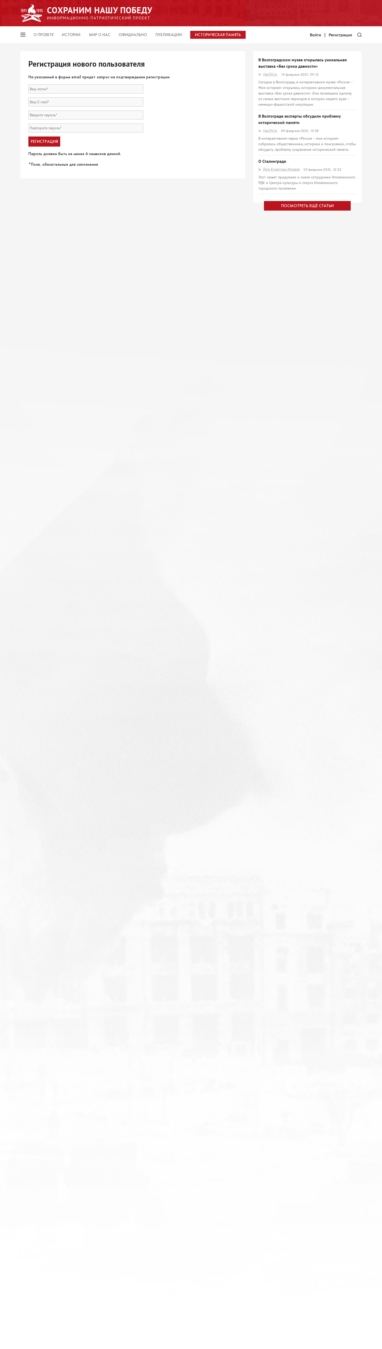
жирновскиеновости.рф (280, 808)
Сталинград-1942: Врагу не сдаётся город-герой (303, 1086)
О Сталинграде (272, 161)
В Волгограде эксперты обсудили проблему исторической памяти (299, 119)
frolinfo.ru (268, 769)
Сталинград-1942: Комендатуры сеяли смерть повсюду (301, 848)
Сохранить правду (275, 761)
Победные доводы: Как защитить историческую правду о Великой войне (303, 360)
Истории (71, 34)
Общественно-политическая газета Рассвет (296, 1138)
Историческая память (218, 34)
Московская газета (276, 1033)
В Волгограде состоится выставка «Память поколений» (298, 506)
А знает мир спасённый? (281, 800)
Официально (133, 34)
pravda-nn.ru (271, 371)
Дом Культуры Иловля (279, 169)
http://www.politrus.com (280, 466)
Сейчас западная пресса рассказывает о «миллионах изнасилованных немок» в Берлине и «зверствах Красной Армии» (305, 986)
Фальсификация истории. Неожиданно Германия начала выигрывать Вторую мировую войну (304, 456)
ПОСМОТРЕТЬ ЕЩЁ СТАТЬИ (307, 1229)
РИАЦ (265, 1094)
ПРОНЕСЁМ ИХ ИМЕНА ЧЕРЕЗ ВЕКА (291, 1130)
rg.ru (264, 635)
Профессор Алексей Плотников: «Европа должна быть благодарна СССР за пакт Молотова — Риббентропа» (304, 1019)
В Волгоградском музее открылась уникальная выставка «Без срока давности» (302, 63)
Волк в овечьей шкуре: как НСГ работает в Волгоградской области (297, 203)
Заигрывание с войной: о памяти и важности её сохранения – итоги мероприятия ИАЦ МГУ (303, 304)
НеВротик (268, 937)
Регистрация (340, 34)
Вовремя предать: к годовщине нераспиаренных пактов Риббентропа (304, 926)
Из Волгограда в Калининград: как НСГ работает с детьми (305, 574)
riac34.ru (267, 74)
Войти (315, 34)
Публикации (168, 34)
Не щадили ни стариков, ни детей (290, 627)
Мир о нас (99, 34)
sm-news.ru (269, 214)
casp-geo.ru (270, 315)
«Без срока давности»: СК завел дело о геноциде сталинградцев (304, 714)
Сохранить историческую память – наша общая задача (303, 669)
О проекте (43, 34)
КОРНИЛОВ (270, 1000)
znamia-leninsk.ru (275, 680)
